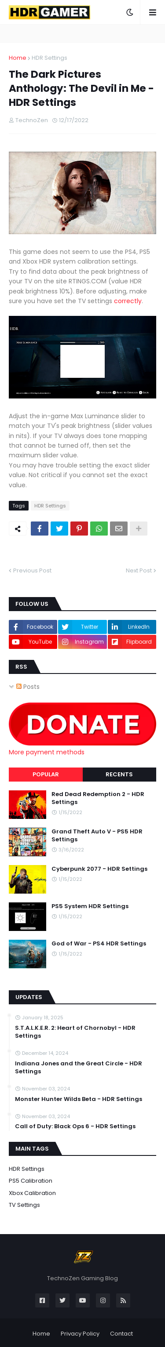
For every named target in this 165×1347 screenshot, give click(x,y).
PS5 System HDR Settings (89, 906)
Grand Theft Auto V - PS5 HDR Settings (97, 836)
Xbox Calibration (32, 1193)
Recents (119, 774)
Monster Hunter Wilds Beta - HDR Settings (78, 1099)
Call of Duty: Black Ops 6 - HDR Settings (75, 1126)
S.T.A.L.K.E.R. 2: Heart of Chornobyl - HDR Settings (75, 1032)
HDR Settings (49, 58)
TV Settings (24, 1205)
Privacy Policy (80, 1333)
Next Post (139, 570)
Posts (28, 686)
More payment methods (46, 752)
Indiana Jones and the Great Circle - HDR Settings (78, 1067)
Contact (121, 1333)
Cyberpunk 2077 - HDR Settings (99, 869)
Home (17, 58)
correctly (128, 301)
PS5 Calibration (30, 1181)
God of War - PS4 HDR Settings (98, 944)
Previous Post (32, 570)
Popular (46, 774)
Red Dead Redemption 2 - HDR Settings (97, 798)
